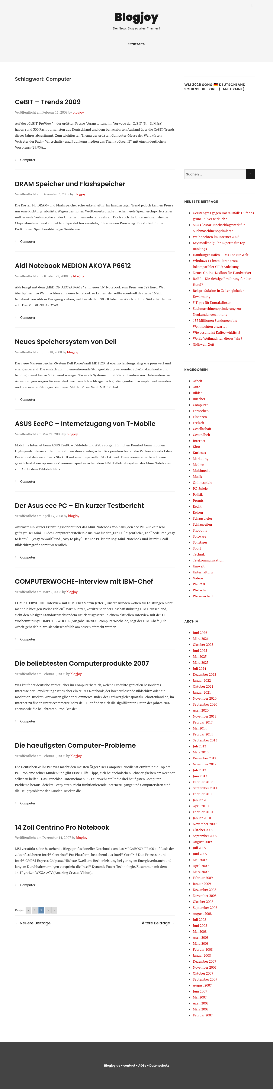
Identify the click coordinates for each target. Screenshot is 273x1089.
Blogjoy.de (112, 1065)
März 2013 (201, 752)
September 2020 (205, 704)
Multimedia (201, 470)
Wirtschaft (201, 590)
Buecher (199, 398)
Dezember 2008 (204, 889)
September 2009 (205, 835)
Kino (196, 446)
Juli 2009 (199, 847)
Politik (198, 494)
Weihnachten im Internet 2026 (216, 236)
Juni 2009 (200, 853)
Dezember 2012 (204, 758)
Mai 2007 (200, 997)
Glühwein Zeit (203, 344)
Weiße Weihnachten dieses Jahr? (217, 338)
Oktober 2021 (203, 686)
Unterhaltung (203, 572)
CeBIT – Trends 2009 (48, 102)
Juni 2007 (200, 991)
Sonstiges (200, 542)
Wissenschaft (203, 596)
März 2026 (201, 638)
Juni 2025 (200, 650)
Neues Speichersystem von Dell (66, 341)
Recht (197, 506)
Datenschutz (159, 1065)
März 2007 (201, 1009)
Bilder (197, 392)
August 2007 (202, 985)
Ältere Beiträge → (158, 923)
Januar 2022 (202, 680)
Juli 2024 (199, 668)
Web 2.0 (199, 584)
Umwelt (199, 566)
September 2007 (205, 979)
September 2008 (205, 907)
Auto (196, 386)
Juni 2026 (200, 632)
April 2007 (201, 1003)
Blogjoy (136, 17)
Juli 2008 (199, 919)
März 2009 (201, 871)
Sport (197, 548)
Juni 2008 (200, 925)
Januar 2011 (202, 800)
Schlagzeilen (202, 524)
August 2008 (202, 913)
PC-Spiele (200, 488)
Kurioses (199, 452)
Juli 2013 (199, 746)
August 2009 (202, 841)
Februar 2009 (203, 877)
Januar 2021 (202, 692)
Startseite (136, 44)
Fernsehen (201, 410)
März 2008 (201, 943)
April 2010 (201, 806)
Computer (27, 159)
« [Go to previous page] (28, 910)
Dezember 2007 (204, 961)
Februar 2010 (203, 812)
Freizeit (198, 422)
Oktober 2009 (203, 829)
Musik (197, 476)
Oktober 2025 (203, 644)
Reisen (198, 512)
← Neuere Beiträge (33, 923)
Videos (198, 578)
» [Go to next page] (54, 910)
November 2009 (204, 824)
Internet (199, 440)
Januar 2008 (202, 955)
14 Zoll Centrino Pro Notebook (62, 827)
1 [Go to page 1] (35, 910)
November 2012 (204, 764)
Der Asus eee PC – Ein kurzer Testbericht (79, 505)
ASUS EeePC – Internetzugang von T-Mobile (85, 423)
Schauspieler (202, 518)
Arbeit (197, 381)
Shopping (200, 530)
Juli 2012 (199, 770)
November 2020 (204, 698)
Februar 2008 (203, 949)
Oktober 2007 (203, 973)
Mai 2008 (200, 931)
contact (129, 1065)
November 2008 (204, 895)
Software (199, 536)
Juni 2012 (200, 776)
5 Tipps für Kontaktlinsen (212, 302)
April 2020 (201, 710)
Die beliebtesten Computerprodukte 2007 (82, 663)
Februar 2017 (203, 722)
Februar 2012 (203, 782)
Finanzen (200, 416)
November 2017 (204, 716)
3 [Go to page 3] (48, 910)
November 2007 (204, 967)
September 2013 (205, 740)
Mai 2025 (200, 656)
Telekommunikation (208, 560)
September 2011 (205, 788)
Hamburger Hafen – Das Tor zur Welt (220, 254)
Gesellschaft (202, 428)
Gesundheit (201, 434)
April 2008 (201, 937)
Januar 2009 (202, 883)
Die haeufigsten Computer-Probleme (75, 745)
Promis (198, 500)
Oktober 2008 (203, 901)
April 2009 (201, 865)
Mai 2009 (200, 859)
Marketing (200, 458)
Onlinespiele (202, 482)
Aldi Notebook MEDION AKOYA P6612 (73, 265)
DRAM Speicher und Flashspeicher (70, 184)
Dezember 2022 (204, 674)
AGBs (142, 1065)
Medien (198, 464)
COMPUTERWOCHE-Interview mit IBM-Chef (84, 581)
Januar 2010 (202, 818)
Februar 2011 (203, 794)
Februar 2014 (203, 734)
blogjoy (78, 112)
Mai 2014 (200, 728)
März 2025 (201, 662)
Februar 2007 (203, 1015)
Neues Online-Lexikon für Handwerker (222, 272)
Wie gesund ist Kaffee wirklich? (216, 332)
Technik (199, 554)
